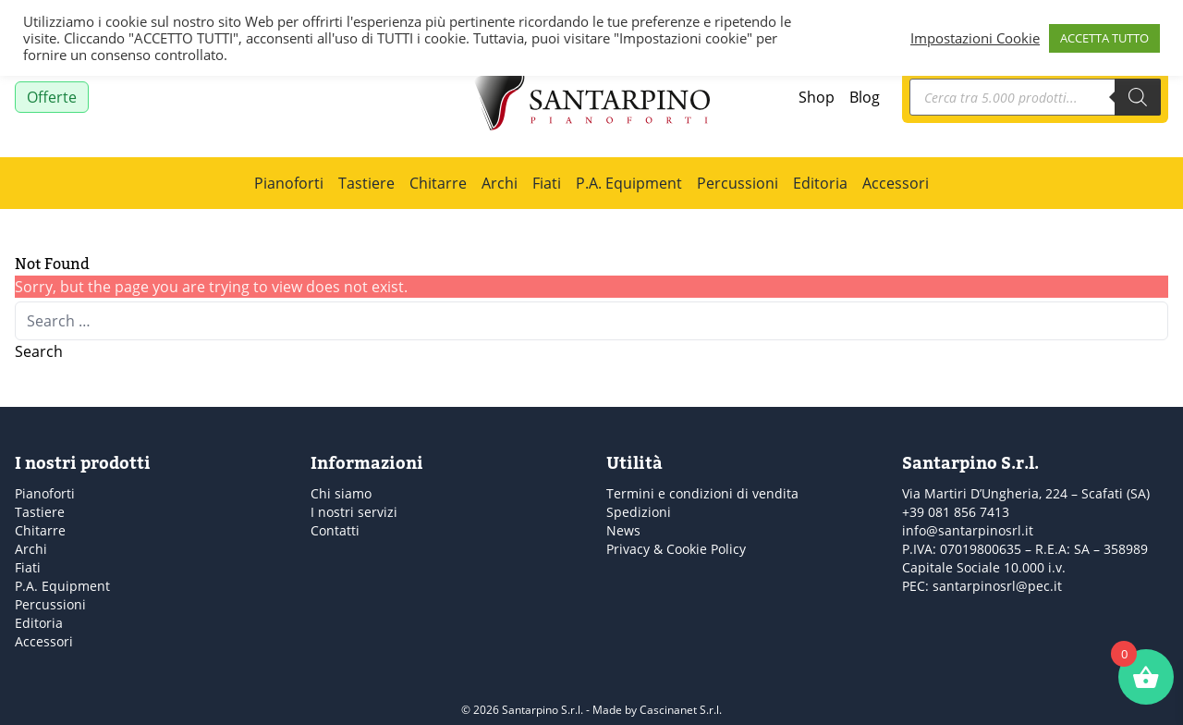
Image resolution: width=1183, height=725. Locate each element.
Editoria (820, 183)
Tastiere (366, 183)
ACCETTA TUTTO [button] (1104, 38)
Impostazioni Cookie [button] (975, 38)
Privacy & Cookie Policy (676, 549)
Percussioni (737, 183)
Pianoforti (288, 183)
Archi (500, 183)
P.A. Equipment (629, 183)
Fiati (546, 183)
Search (39, 351)
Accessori (895, 183)
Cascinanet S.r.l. (681, 710)
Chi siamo (341, 493)
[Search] (1138, 97)
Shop (817, 97)
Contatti (335, 530)
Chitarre (438, 183)
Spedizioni (638, 512)
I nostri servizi (354, 512)
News (623, 530)
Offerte (52, 97)
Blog (864, 97)
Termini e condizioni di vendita (702, 493)
